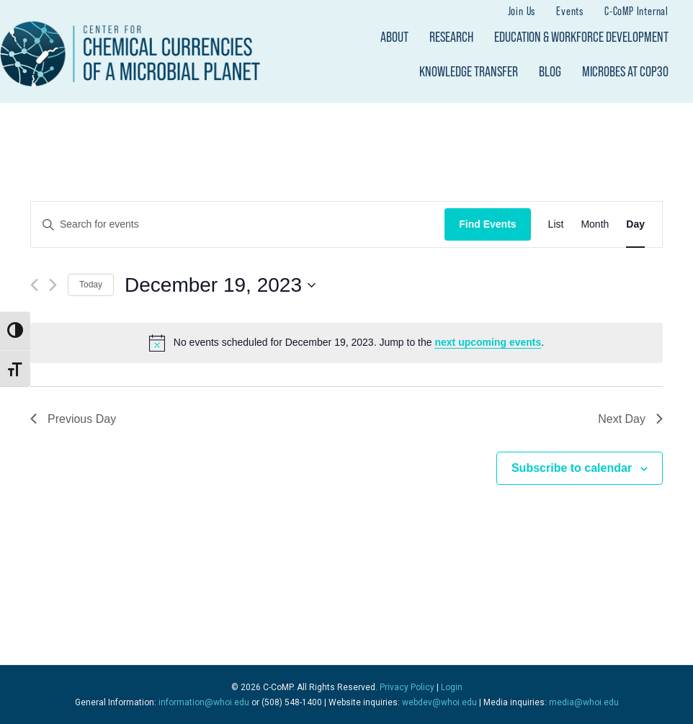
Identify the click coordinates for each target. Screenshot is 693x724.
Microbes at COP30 (625, 71)
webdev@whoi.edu (439, 702)
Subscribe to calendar (571, 468)
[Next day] (53, 285)
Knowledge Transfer (468, 71)
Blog (550, 71)
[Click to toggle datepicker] (220, 285)
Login (451, 687)
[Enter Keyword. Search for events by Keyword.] (237, 224)
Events (570, 10)
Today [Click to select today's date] (90, 285)
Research (451, 37)
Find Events (487, 224)
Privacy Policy (407, 687)
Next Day (630, 419)
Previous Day (73, 419)
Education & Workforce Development (581, 37)
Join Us (522, 10)
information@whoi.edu (203, 702)
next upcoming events (487, 342)
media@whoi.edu (584, 702)
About (394, 37)
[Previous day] (34, 285)
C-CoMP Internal (636, 10)
